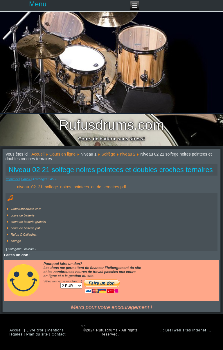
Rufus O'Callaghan (24, 234)
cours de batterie (23, 215)
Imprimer (12, 179)
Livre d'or (35, 330)
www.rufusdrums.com (26, 209)
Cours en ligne (62, 154)
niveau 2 (127, 154)
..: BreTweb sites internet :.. (185, 330)
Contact (59, 334)
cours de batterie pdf (25, 228)
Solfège (108, 154)
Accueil (37, 154)
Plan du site (37, 334)
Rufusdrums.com (111, 125)
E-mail (26, 179)
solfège (16, 241)
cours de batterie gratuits (28, 221)
